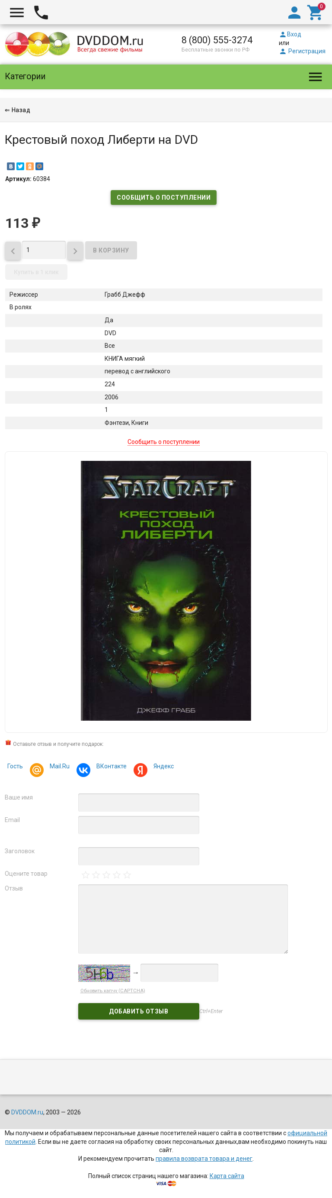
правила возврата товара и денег (204, 1158)
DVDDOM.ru (27, 1112)
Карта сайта (227, 1175)
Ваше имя (19, 797)
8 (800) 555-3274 (217, 40)
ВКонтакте (110, 767)
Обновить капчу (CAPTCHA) (112, 991)
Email (12, 819)
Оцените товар (26, 873)
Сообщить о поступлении (164, 197)
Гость (15, 766)
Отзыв (14, 888)
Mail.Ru (58, 767)
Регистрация (302, 51)
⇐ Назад (18, 110)
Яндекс (162, 767)
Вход (290, 34)
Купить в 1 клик (36, 272)
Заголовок (20, 851)
